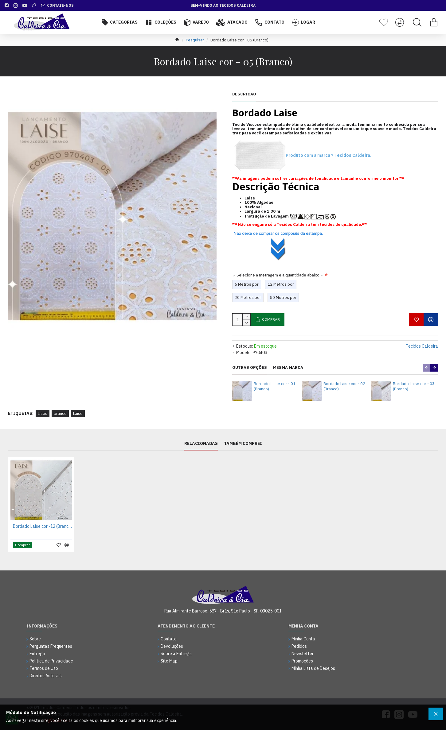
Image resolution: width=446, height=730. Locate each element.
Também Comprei (243, 443)
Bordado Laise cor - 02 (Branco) (344, 386)
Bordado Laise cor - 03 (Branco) (414, 386)
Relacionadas (201, 443)
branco (60, 413)
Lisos (42, 413)
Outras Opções (249, 367)
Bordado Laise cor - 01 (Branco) (274, 386)
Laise (78, 413)
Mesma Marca (288, 367)
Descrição (244, 94)
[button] (426, 368)
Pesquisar (195, 40)
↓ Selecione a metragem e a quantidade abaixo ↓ (278, 275)
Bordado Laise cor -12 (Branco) (42, 526)
